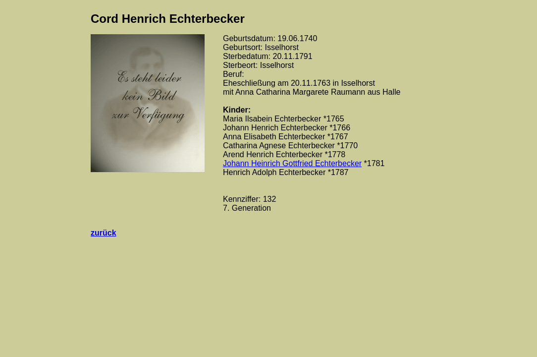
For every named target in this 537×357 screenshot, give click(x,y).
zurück (103, 233)
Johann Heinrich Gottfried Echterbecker (292, 163)
